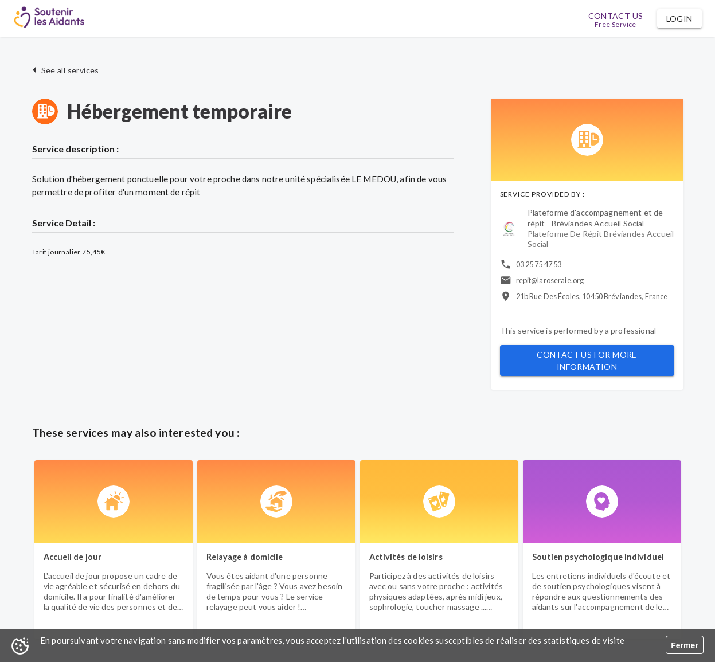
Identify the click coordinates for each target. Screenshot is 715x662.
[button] (679, 18)
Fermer (684, 645)
